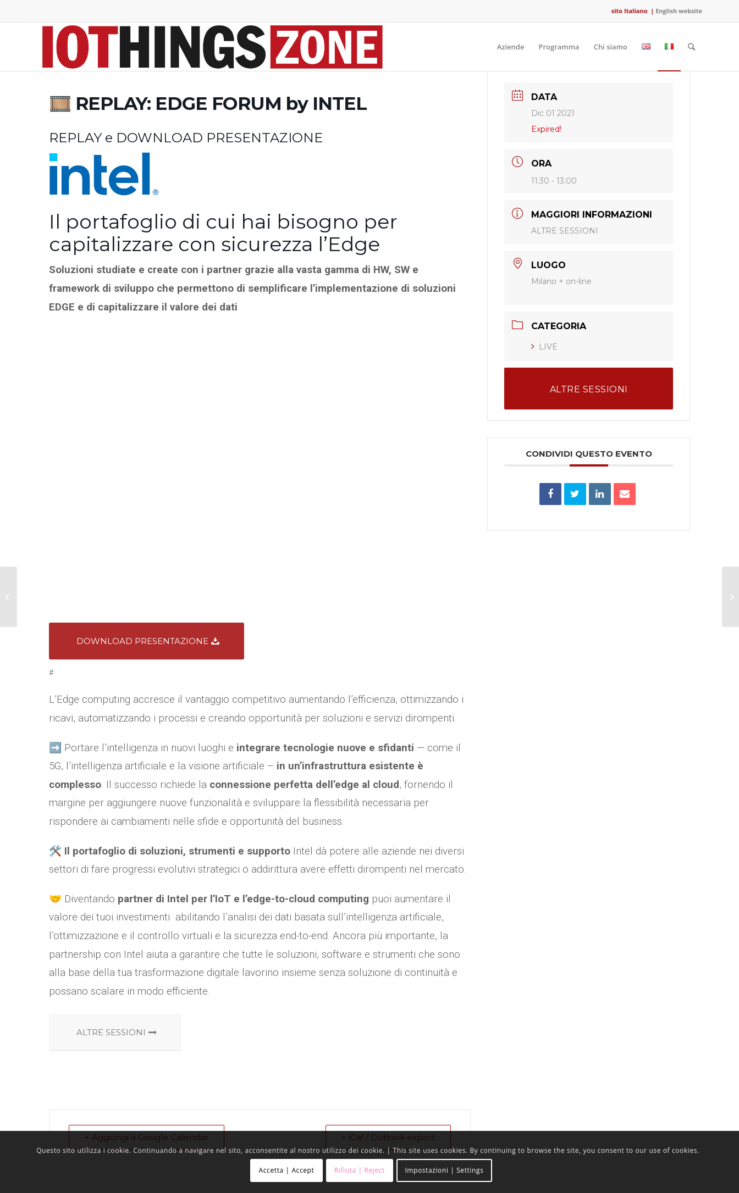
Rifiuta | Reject (359, 1170)
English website (678, 11)
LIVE (544, 347)
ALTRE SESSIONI (564, 231)
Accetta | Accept (287, 1170)
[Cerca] (691, 47)
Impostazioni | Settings (444, 1170)
